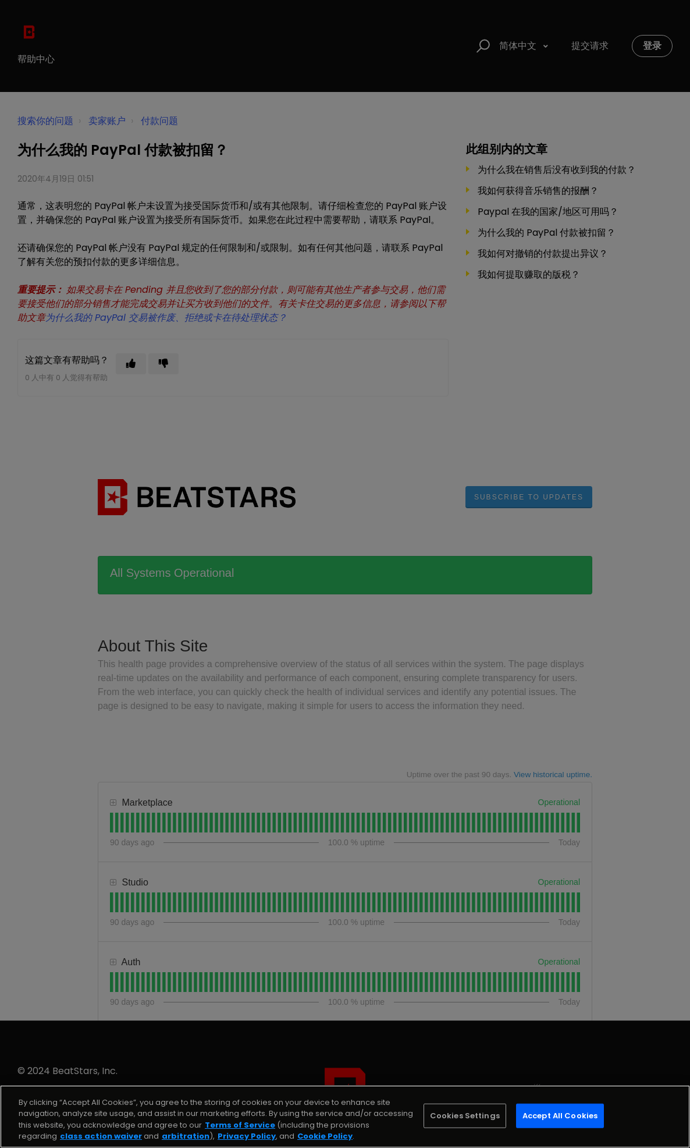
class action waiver (101, 1136)
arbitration (185, 1136)
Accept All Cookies (559, 1115)
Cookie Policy (325, 1136)
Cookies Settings (465, 1115)
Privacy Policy (247, 1136)
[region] (345, 1116)
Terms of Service (240, 1125)
